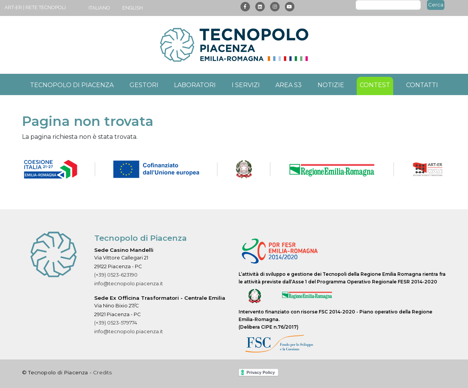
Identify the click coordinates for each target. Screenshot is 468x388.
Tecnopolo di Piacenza (72, 85)
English (132, 8)
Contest (375, 85)
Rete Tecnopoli (45, 7)
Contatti (422, 85)
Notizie (331, 85)
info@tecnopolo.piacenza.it (128, 283)
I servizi (246, 85)
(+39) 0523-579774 (115, 323)
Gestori (144, 85)
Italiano (99, 8)
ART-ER (13, 7)
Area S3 (288, 85)
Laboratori (195, 85)
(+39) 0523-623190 (116, 275)
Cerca (435, 5)
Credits (102, 372)
